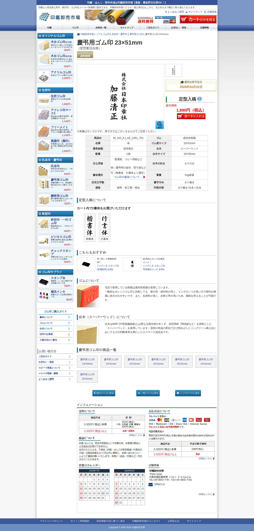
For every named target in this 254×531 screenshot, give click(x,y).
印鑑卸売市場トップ (90, 34)
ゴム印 (75, 27)
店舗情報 (212, 11)
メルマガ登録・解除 (48, 373)
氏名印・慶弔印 (119, 34)
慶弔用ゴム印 (136, 34)
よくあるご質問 (176, 11)
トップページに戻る (190, 393)
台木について (46, 329)
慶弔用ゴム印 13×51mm (111, 361)
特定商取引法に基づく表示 (111, 521)
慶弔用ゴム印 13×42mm (87, 361)
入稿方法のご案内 (48, 340)
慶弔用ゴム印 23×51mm (158, 361)
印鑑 (49, 27)
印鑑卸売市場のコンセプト (146, 521)
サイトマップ (195, 11)
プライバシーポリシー (51, 521)
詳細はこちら (135, 435)
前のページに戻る (105, 393)
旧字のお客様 (46, 334)
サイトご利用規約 (80, 521)
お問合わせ (173, 521)
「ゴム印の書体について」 (127, 176)
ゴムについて (46, 323)
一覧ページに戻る (149, 393)
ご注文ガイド (152, 27)
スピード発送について (49, 368)
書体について (46, 317)
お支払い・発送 (178, 27)
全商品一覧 (101, 27)
